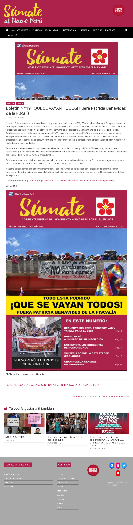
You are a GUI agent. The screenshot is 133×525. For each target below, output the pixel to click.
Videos (59, 507)
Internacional (70, 30)
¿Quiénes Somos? (19, 30)
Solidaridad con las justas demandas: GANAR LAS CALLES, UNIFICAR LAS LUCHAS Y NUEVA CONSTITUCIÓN (107, 441)
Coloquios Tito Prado (13, 478)
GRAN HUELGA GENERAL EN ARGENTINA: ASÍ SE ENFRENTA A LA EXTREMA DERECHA (51, 384)
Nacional (85, 30)
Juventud (97, 30)
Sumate (23, 117)
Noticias (37, 30)
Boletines (110, 30)
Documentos (51, 30)
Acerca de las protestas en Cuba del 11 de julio (65, 438)
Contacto (8, 482)
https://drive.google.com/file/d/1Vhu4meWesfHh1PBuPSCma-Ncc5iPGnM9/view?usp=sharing (69, 180)
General (60, 486)
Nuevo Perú (11, 35)
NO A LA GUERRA (14, 437)
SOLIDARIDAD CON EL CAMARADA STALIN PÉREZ (101, 396)
